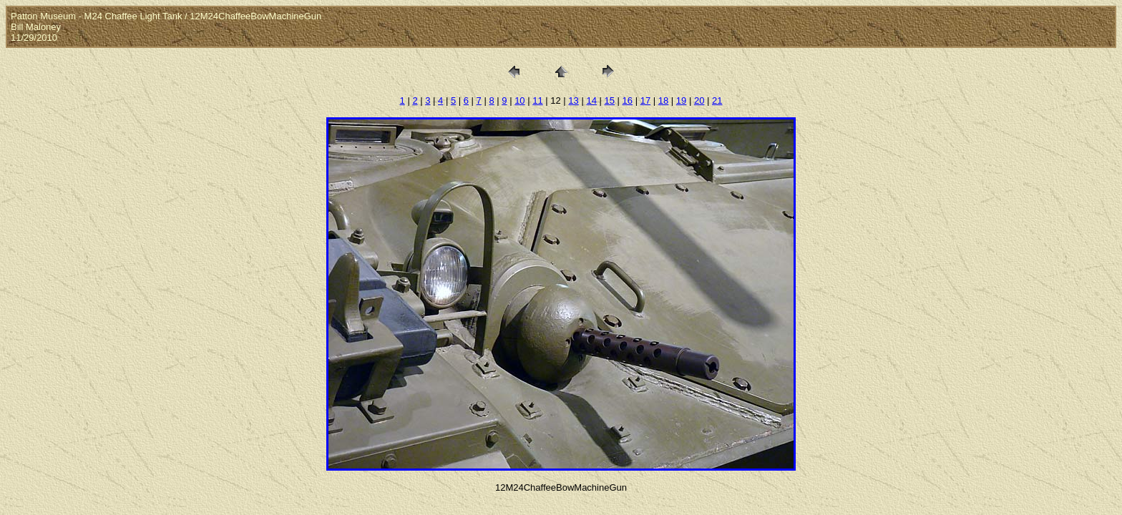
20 (699, 100)
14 (591, 100)
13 (573, 100)
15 (610, 100)
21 (717, 100)
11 (537, 100)
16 (628, 100)
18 (663, 100)
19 (681, 100)
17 (645, 100)
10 (519, 100)
